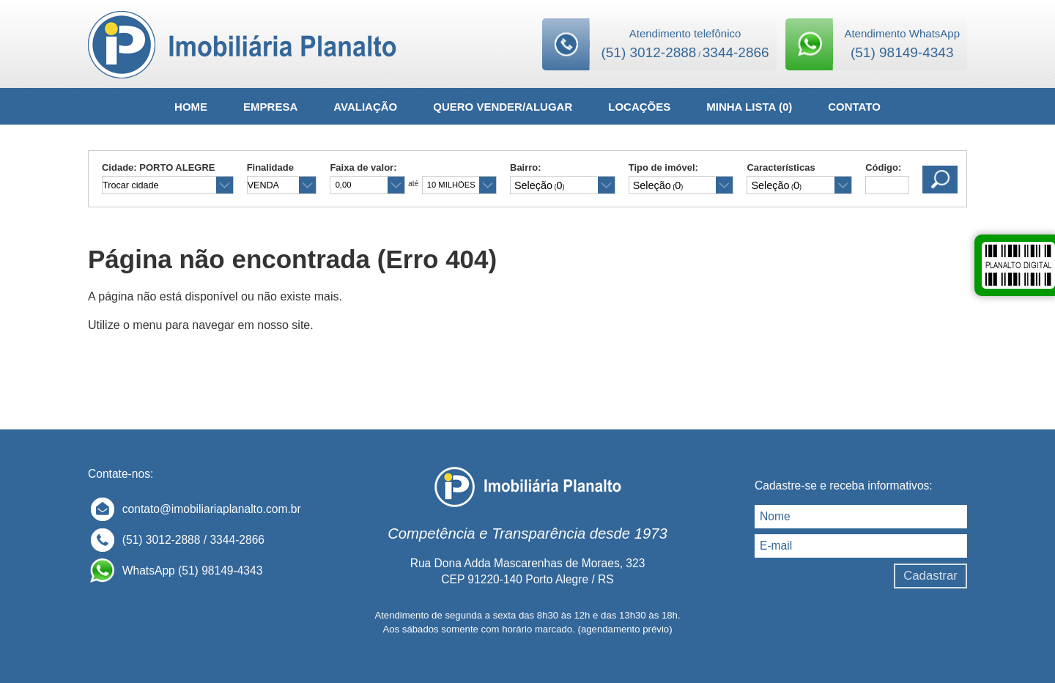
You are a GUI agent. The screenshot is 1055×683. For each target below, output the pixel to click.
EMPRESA (270, 106)
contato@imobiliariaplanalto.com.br (211, 509)
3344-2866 (736, 52)
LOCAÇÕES (639, 106)
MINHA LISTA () (749, 106)
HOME (190, 106)
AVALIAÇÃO (365, 106)
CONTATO (854, 106)
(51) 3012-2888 (648, 52)
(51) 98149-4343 (902, 52)
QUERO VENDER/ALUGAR (502, 106)
